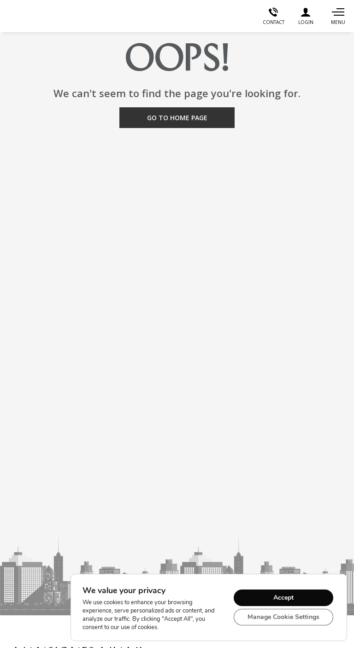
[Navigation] (338, 16)
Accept (283, 597)
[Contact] (273, 16)
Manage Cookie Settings (283, 617)
